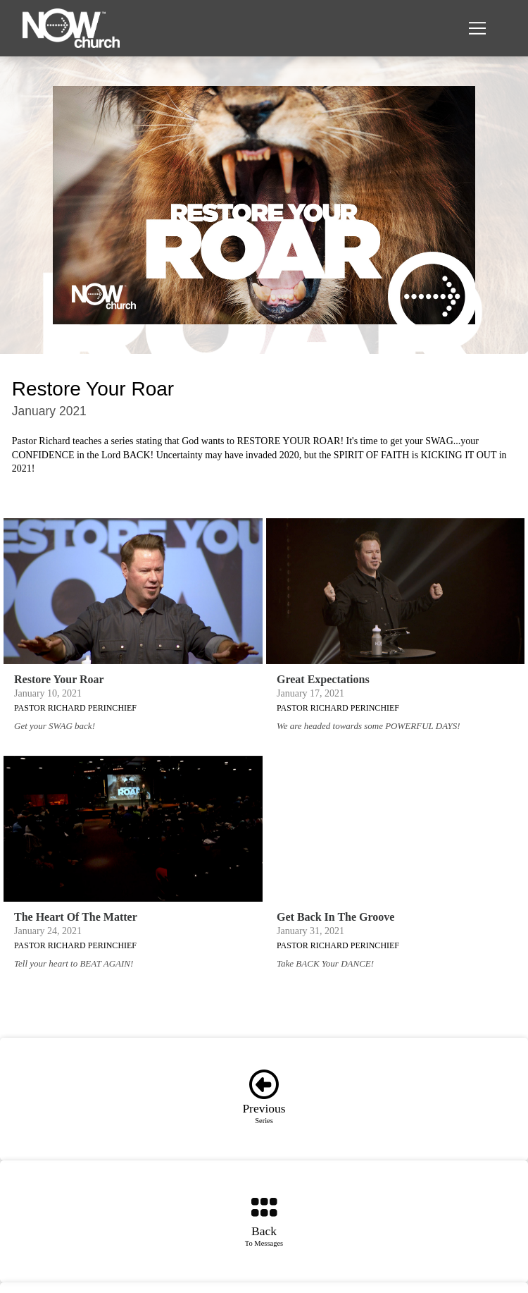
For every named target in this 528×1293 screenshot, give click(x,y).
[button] (477, 28)
